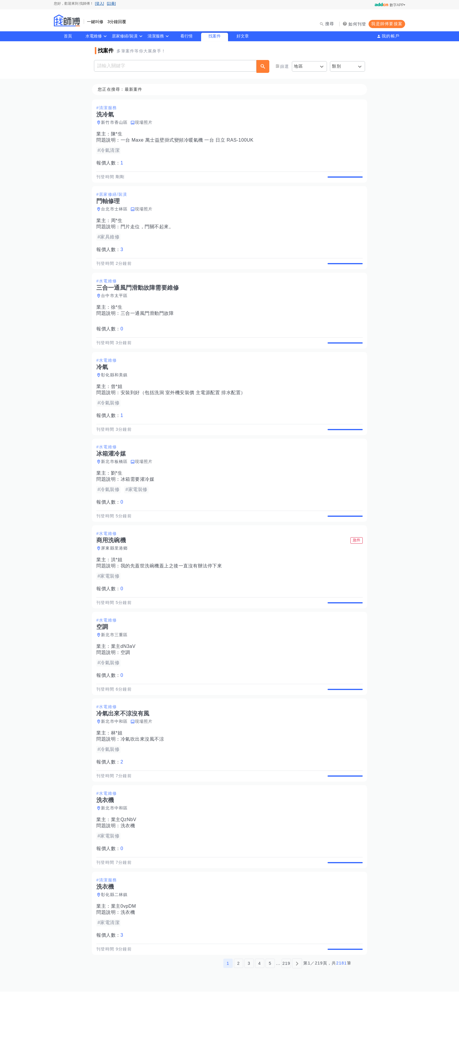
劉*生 (118, 500)
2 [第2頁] (238, 1030)
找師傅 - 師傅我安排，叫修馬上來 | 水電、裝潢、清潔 (67, 20)
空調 (127, 693)
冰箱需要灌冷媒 (139, 506)
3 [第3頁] (249, 1030)
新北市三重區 (116, 675)
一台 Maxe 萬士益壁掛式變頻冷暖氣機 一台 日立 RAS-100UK (189, 140)
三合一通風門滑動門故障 (149, 327)
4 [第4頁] (259, 1030)
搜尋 (329, 23)
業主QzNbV (125, 873)
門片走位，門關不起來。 (149, 233)
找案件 (214, 36)
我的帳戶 (391, 36)
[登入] (99, 3)
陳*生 (118, 134)
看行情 (186, 36)
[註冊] (111, 3)
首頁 (68, 36)
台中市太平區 (116, 309)
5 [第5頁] (270, 1030)
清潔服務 (156, 36)
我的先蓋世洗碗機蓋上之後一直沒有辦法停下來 (173, 599)
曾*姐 (118, 406)
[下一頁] (297, 1031)
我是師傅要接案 (387, 23)
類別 (336, 66)
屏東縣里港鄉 (116, 582)
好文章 (243, 36)
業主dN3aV (125, 686)
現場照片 (146, 122)
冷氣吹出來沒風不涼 (144, 786)
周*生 (118, 227)
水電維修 (93, 36)
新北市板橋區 (116, 488)
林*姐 (118, 780)
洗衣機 (129, 879)
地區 (298, 66)
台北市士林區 (116, 216)
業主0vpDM (125, 966)
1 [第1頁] (228, 1030)
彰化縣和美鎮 (116, 395)
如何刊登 (357, 24)
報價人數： (111, 163)
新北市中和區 (116, 768)
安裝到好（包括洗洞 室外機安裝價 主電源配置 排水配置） (184, 413)
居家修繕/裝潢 (125, 36)
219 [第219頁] (286, 1030)
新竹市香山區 (116, 122)
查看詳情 (343, 180)
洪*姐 (118, 593)
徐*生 (118, 320)
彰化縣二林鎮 (116, 955)
